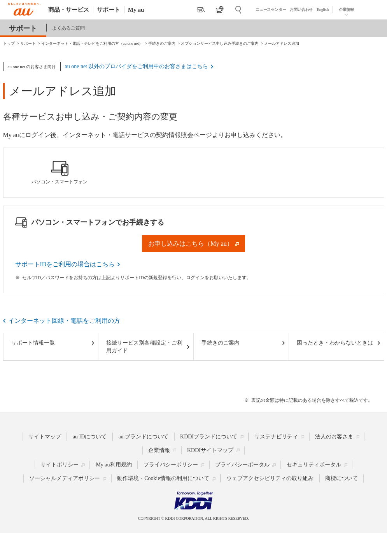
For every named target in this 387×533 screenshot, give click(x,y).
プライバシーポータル (242, 465)
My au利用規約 (113, 465)
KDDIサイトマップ (210, 450)
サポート (108, 10)
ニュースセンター (271, 9)
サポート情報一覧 (33, 343)
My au (136, 10)
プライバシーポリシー (171, 465)
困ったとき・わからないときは (335, 343)
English (323, 9)
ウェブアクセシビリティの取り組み (269, 478)
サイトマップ (44, 437)
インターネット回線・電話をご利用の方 (64, 320)
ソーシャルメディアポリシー (64, 478)
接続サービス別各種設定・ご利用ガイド (144, 347)
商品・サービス (68, 10)
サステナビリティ (276, 437)
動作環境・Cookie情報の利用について (163, 478)
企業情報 (346, 9)
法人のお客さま (334, 437)
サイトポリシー (59, 465)
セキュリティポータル (314, 465)
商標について (341, 478)
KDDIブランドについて (208, 437)
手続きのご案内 (220, 343)
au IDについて (90, 437)
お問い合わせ (301, 9)
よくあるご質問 (68, 28)
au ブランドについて (143, 437)
